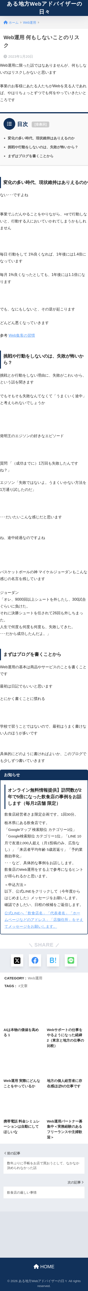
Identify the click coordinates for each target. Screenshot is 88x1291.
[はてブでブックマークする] (53, 960)
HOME (44, 1266)
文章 (23, 986)
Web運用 (35, 978)
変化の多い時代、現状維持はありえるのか (41, 138)
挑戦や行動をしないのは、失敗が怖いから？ (43, 147)
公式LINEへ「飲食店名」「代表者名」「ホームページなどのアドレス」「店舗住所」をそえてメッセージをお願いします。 (43, 919)
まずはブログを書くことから (31, 156)
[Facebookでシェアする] (35, 960)
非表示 (41, 124)
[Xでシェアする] (17, 960)
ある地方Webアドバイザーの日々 (44, 8)
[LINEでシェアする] (71, 960)
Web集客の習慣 (21, 335)
